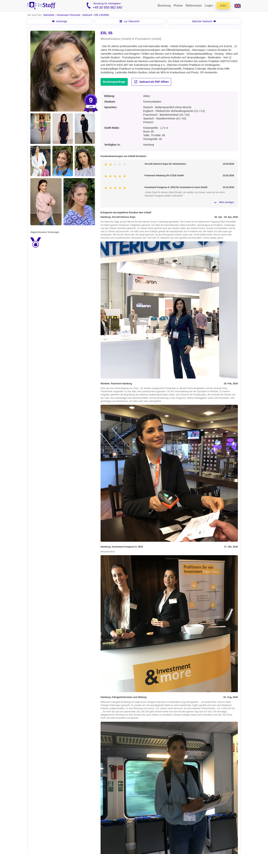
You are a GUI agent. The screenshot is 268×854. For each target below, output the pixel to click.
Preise (178, 5)
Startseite (48, 14)
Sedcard (87, 14)
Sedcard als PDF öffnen (151, 82)
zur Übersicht (129, 21)
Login (209, 5)
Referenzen (194, 5)
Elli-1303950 (101, 14)
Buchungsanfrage (114, 81)
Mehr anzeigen (226, 202)
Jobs (223, 5)
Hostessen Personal (68, 14)
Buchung (164, 5)
